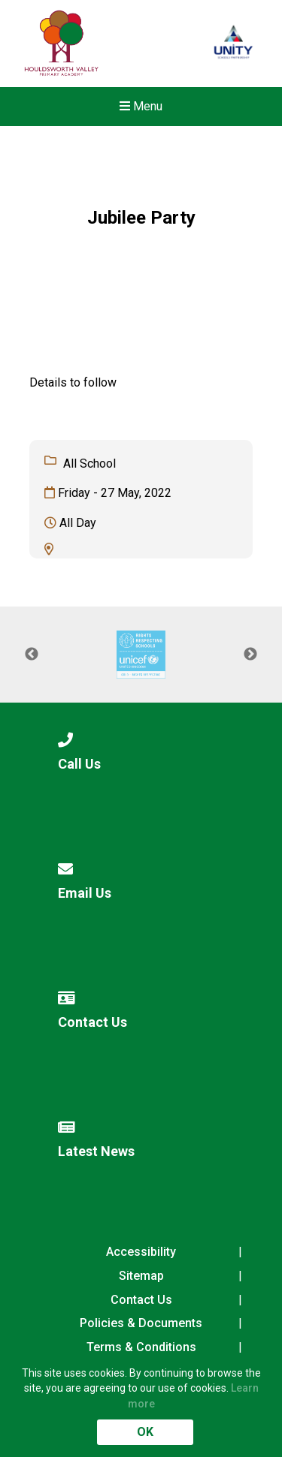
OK (145, 1432)
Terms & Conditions (141, 1347)
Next (250, 654)
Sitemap (141, 1276)
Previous (31, 654)
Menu (141, 106)
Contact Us (141, 1300)
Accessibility (141, 1252)
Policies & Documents (141, 1323)
